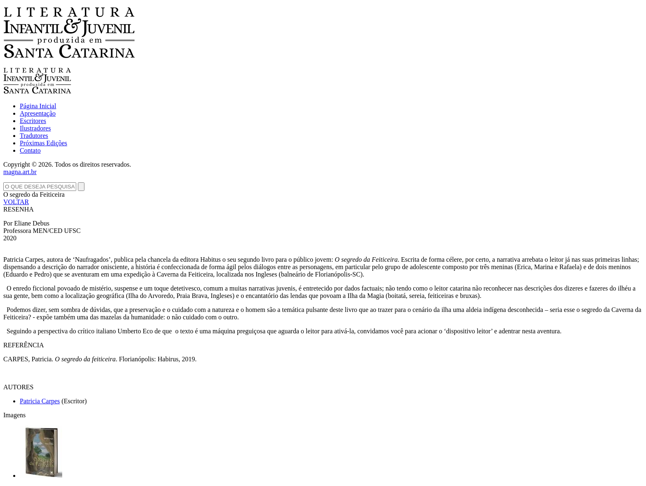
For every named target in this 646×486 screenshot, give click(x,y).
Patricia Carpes (40, 401)
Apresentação (38, 113)
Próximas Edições (43, 143)
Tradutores (34, 135)
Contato (30, 150)
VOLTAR (16, 201)
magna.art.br (20, 171)
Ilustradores (35, 128)
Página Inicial (38, 105)
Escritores (33, 120)
